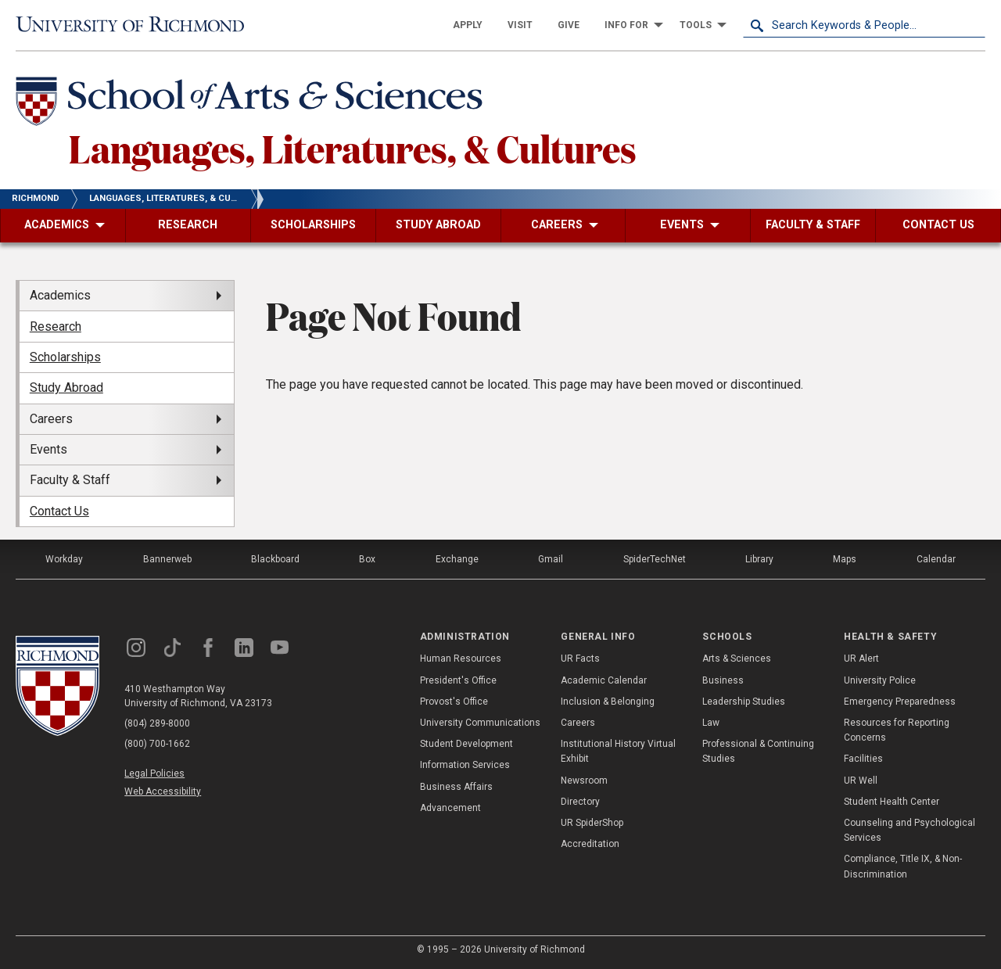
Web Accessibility (162, 791)
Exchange (457, 559)
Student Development (466, 743)
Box (367, 559)
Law (710, 722)
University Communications (480, 722)
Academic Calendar (604, 680)
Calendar (936, 559)
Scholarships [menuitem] (65, 357)
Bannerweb (167, 559)
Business (723, 680)
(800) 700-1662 (157, 743)
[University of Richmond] (137, 24)
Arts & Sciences (736, 658)
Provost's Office (454, 701)
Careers (578, 722)
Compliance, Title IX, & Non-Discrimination (903, 866)
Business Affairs (456, 786)
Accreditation (590, 843)
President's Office (458, 680)
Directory (580, 801)
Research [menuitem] (55, 326)
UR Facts (580, 658)
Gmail (550, 559)
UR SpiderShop (592, 822)
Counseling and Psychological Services (909, 830)
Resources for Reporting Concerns (896, 730)
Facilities (863, 758)
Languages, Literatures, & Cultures (353, 147)
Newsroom (584, 780)
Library (759, 559)
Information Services (465, 764)
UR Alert (861, 658)
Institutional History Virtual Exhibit (618, 751)
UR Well (860, 780)
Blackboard (275, 559)
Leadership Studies (743, 701)
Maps (844, 559)
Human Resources (460, 658)
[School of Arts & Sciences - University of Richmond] (253, 104)
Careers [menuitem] (51, 418)
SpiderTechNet (654, 559)
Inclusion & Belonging (608, 701)
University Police (880, 680)
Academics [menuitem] (60, 295)
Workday (64, 559)
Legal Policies (154, 773)
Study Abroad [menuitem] (66, 387)
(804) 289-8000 (157, 723)
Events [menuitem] (48, 449)
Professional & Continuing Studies (758, 751)
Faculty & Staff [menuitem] (70, 479)
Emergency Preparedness (900, 701)
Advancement (450, 807)
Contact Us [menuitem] (59, 511)
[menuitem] (467, 25)
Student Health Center (891, 801)
